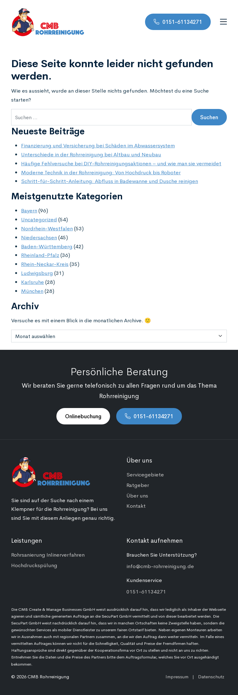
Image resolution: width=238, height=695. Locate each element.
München (32, 290)
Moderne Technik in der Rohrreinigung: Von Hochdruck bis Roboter (101, 172)
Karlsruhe (32, 281)
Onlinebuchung (83, 416)
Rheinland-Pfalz (40, 254)
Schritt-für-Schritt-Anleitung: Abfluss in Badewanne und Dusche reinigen (109, 181)
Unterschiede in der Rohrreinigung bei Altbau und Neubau (91, 154)
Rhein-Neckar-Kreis (44, 263)
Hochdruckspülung (34, 565)
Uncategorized (39, 219)
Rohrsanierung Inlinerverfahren (48, 554)
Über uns (137, 495)
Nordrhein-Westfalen (47, 228)
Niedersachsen (39, 237)
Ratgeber (137, 485)
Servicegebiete (145, 474)
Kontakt (136, 505)
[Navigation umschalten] (223, 21)
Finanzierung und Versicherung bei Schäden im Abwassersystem (98, 145)
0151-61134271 (182, 21)
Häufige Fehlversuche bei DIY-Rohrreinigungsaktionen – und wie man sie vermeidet (121, 163)
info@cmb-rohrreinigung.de (160, 566)
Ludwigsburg (37, 272)
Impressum (176, 676)
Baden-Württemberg (47, 246)
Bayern (29, 210)
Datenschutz (211, 676)
